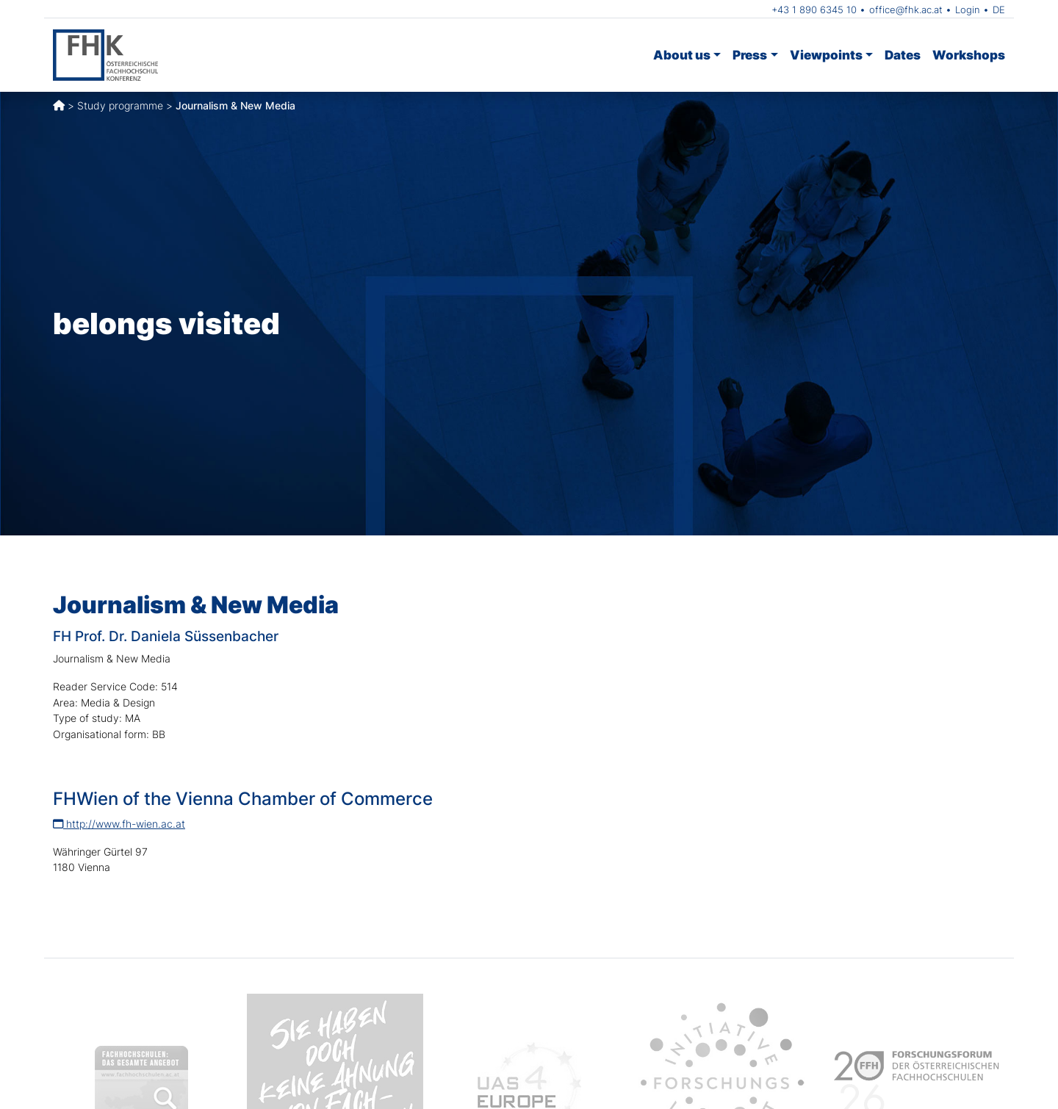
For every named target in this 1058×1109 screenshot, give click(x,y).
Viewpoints (826, 54)
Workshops (968, 54)
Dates (903, 54)
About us (681, 54)
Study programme (120, 105)
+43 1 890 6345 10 (814, 9)
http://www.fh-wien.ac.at (119, 823)
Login (967, 9)
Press (750, 54)
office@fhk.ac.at (906, 9)
